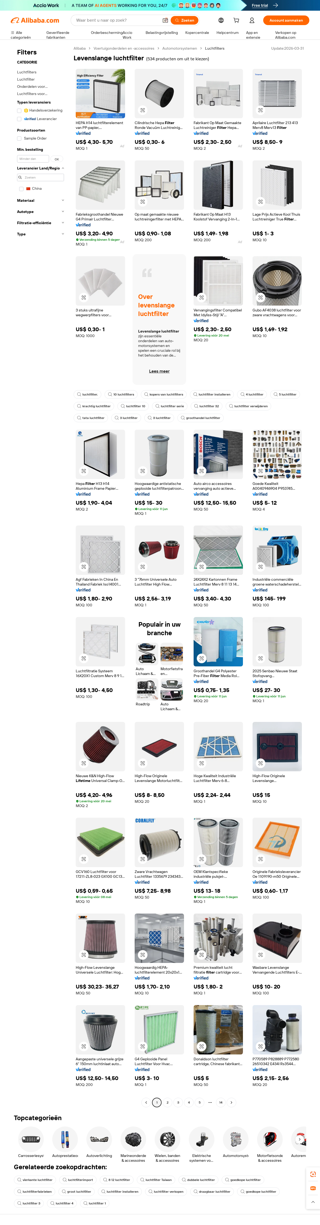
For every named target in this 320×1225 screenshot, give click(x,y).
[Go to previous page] (146, 1102)
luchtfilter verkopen (166, 1192)
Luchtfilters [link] (215, 48)
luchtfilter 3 (28, 1203)
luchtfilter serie (169, 406)
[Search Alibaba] (117, 20)
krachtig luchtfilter (94, 406)
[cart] (237, 21)
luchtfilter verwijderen (248, 406)
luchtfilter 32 (206, 406)
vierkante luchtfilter (35, 1180)
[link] (313, 1174)
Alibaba (80, 48)
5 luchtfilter (285, 394)
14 (220, 1102)
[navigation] (40, 576)
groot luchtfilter (76, 1192)
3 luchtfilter (126, 418)
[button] (165, 20)
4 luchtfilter (252, 394)
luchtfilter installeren (211, 394)
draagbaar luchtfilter (212, 1192)
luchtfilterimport (78, 1180)
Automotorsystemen (179, 48)
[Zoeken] (184, 20)
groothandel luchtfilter (200, 418)
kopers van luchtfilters (163, 394)
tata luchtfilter (91, 418)
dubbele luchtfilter (198, 1180)
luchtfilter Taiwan (156, 1180)
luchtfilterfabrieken (34, 1192)
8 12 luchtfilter (116, 1180)
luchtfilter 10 (133, 406)
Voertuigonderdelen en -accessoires (124, 48)
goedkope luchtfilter (243, 1180)
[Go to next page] (231, 1102)
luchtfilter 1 (94, 1203)
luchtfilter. (87, 394)
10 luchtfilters (121, 394)
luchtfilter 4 (61, 1203)
